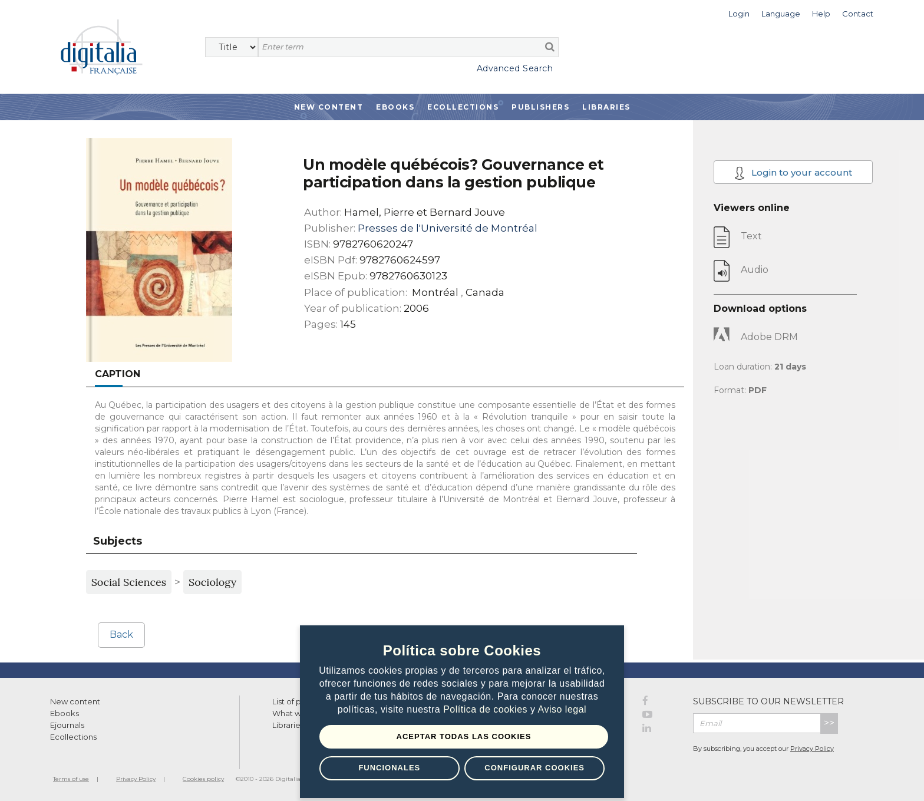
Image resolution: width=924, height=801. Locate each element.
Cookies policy (203, 779)
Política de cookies (486, 709)
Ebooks (395, 107)
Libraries (606, 107)
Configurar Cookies (534, 767)
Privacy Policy (812, 748)
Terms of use (71, 779)
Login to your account (793, 173)
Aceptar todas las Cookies (464, 736)
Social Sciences (128, 582)
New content (75, 701)
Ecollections (463, 107)
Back (121, 634)
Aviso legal (562, 709)
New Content (329, 107)
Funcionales (389, 767)
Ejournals (67, 725)
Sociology (212, 582)
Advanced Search (515, 68)
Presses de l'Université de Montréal (447, 228)
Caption (117, 374)
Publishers (540, 107)
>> (829, 723)
